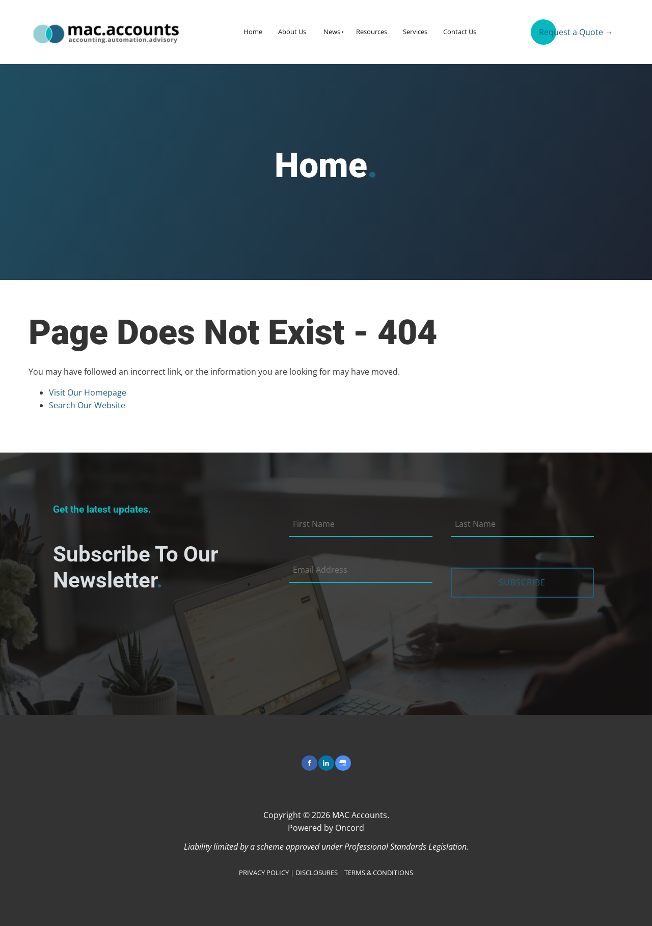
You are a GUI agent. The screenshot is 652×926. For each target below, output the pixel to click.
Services (415, 31)
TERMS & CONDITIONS (378, 872)
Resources (371, 31)
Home (252, 31)
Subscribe (522, 582)
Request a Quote (563, 28)
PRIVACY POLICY (264, 872)
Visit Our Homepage (87, 392)
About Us (292, 31)
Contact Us (459, 31)
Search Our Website (87, 405)
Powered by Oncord (326, 827)
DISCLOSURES (316, 872)
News (331, 31)
